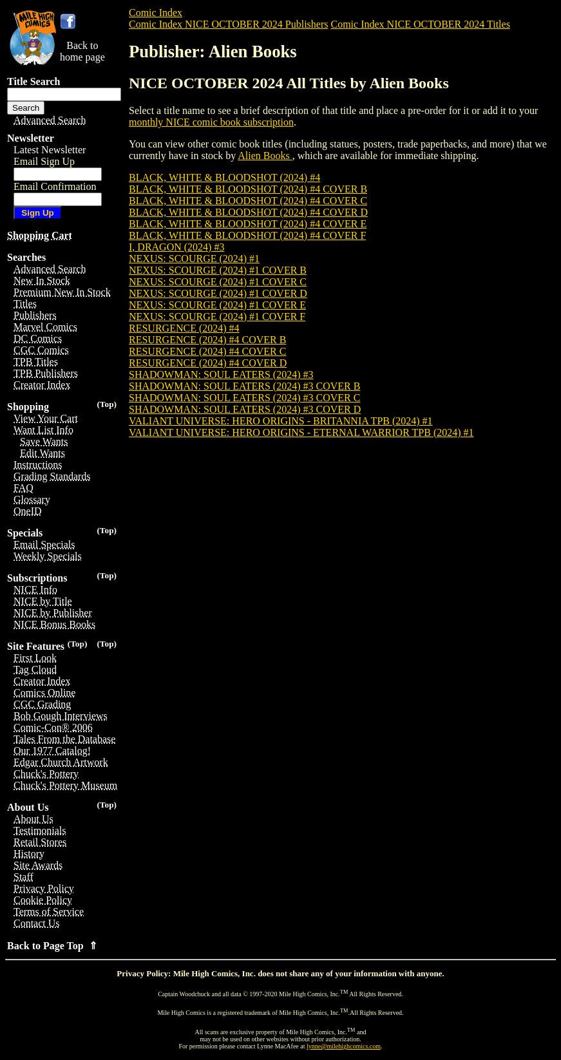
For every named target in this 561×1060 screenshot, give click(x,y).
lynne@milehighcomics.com (344, 1046)
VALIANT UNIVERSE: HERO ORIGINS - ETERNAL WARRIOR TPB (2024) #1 (301, 432)
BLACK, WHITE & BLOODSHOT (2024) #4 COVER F (247, 235)
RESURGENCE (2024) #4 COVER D (208, 362)
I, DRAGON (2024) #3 (176, 246)
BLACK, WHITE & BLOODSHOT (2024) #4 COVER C (248, 200)
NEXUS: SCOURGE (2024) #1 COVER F (217, 316)
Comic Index (155, 12)
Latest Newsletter (50, 149)
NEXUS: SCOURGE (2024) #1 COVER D (218, 293)
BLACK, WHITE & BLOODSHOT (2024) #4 (224, 177)
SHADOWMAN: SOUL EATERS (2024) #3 (221, 374)
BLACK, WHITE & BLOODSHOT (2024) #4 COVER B (248, 189)
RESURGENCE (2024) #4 (184, 328)
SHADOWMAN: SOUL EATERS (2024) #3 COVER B (244, 386)
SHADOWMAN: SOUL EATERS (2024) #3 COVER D (245, 409)
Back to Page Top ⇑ (52, 945)
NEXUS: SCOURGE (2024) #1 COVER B (218, 270)
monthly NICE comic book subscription (211, 122)
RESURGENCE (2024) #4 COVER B (207, 339)
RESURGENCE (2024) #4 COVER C (207, 351)
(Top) (107, 404)
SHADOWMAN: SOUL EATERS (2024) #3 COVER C (244, 397)
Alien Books (265, 155)
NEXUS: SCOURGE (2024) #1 (194, 258)
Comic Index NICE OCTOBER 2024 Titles (419, 24)
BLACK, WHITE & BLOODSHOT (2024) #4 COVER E (247, 223)
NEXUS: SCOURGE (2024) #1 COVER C (218, 281)
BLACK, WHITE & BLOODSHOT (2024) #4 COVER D (248, 212)
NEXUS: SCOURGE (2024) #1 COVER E (217, 304)
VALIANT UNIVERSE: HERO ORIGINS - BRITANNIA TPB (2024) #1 (281, 420)
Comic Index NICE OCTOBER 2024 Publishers (228, 24)
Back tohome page (82, 51)
